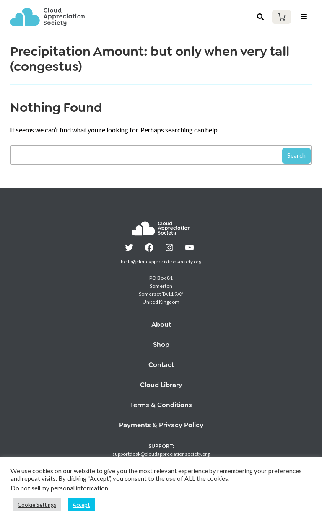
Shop (161, 344)
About (161, 324)
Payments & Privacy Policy (161, 425)
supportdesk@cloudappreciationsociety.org (161, 454)
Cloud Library (161, 384)
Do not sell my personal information (59, 488)
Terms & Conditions (161, 404)
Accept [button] (81, 504)
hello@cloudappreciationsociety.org (161, 261)
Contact (161, 364)
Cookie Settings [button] (37, 504)
